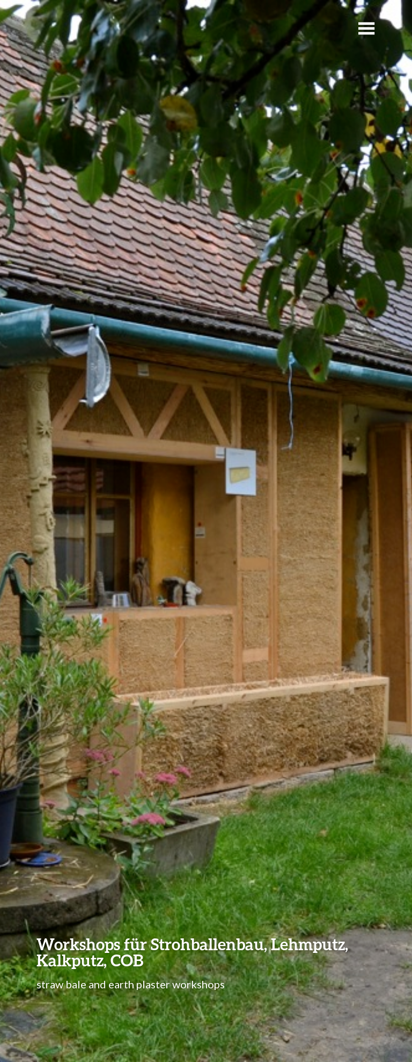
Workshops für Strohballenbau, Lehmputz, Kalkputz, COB (192, 952)
